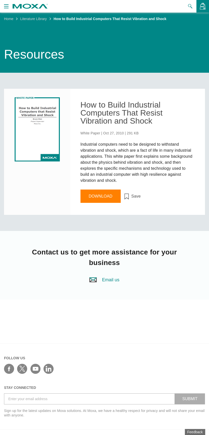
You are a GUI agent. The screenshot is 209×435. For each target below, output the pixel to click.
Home (8, 19)
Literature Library (33, 19)
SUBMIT (189, 399)
